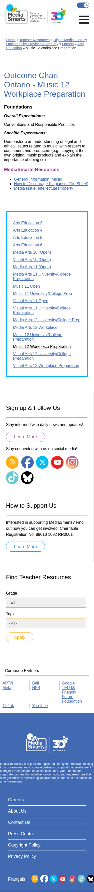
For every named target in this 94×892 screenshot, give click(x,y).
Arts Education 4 (27, 230)
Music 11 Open (26, 286)
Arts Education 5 (27, 237)
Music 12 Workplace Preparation (42, 346)
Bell (35, 683)
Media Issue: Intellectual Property (43, 188)
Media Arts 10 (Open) (32, 252)
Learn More (25, 436)
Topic (10, 614)
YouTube (40, 706)
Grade (11, 593)
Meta (7, 688)
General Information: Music (38, 179)
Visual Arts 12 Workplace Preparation (46, 365)
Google (68, 683)
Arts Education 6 (27, 245)
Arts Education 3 (27, 223)
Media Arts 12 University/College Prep (46, 320)
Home (11, 40)
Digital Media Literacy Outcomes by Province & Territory (46, 42)
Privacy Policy (22, 856)
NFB (36, 688)
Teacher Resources (35, 40)
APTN (7, 683)
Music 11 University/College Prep (42, 293)
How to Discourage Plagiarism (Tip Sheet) (51, 184)
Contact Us (19, 822)
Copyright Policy (24, 845)
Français (83, 5)
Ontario (68, 44)
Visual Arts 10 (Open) (32, 259)
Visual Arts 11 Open (30, 301)
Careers (16, 799)
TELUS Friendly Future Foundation (72, 694)
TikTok (8, 706)
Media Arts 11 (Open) (32, 267)
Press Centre (21, 833)
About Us (17, 811)
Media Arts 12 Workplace (35, 327)
